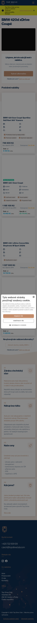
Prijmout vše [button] (18, 316)
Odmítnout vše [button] (18, 321)
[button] (18, 325)
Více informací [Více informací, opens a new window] (6, 312)
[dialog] (18, 311)
